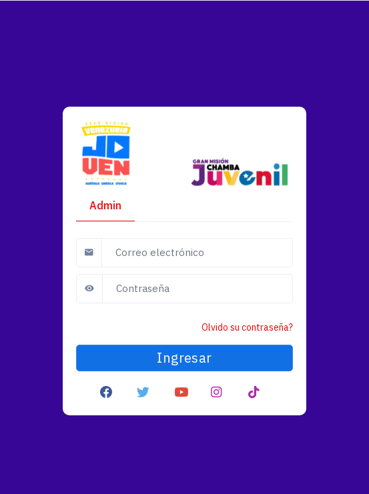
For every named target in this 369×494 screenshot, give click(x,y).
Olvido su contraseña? (247, 327)
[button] (106, 391)
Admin (105, 205)
